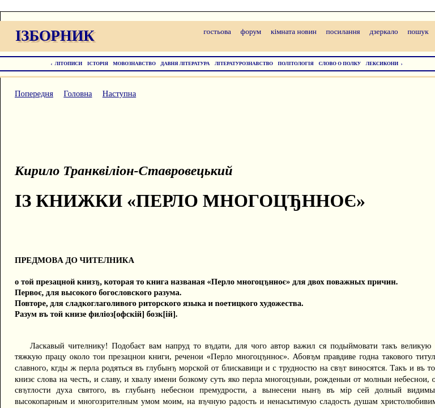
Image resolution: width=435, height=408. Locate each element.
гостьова (217, 31)
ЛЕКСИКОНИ (382, 63)
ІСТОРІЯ (97, 63)
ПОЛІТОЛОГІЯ (296, 63)
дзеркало (383, 31)
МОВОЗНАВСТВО (134, 63)
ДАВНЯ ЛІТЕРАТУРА (185, 63)
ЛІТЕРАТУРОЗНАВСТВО (244, 63)
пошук (417, 31)
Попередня (34, 93)
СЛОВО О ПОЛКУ (339, 63)
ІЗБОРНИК (55, 35)
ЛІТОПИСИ (69, 63)
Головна (77, 93)
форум (251, 31)
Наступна (119, 93)
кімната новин (294, 31)
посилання (343, 31)
